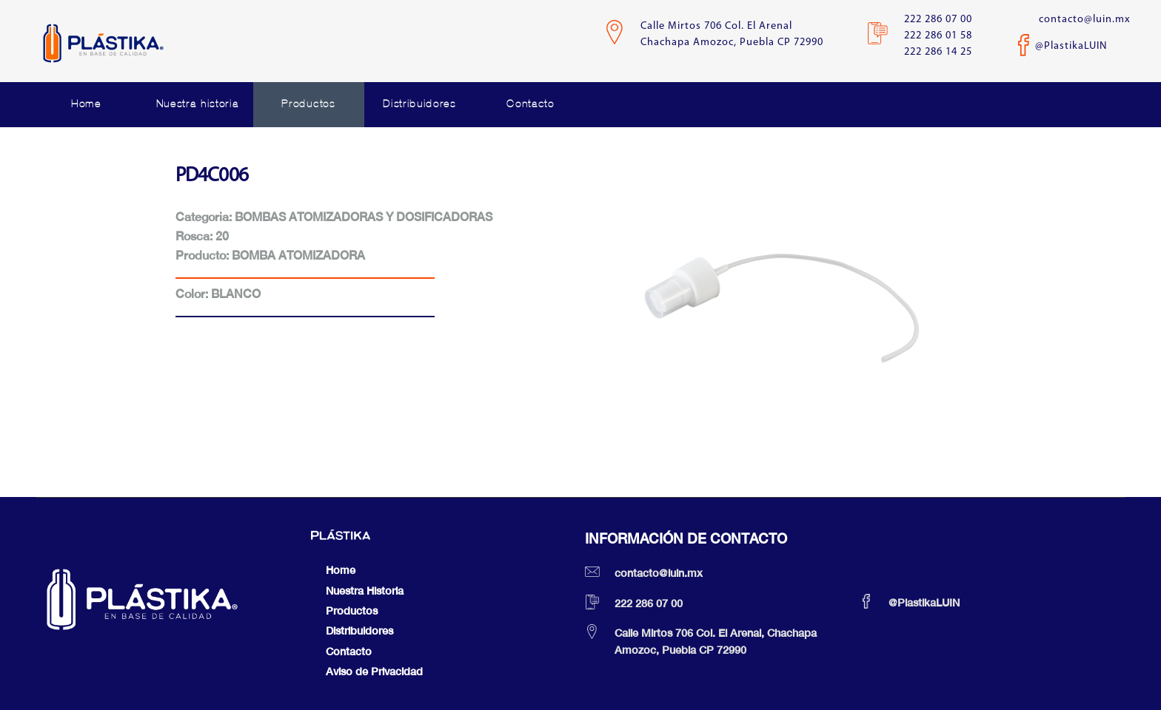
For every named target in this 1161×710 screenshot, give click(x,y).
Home (86, 103)
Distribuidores (419, 103)
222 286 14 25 (938, 52)
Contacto (530, 103)
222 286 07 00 (938, 19)
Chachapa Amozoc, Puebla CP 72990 (731, 42)
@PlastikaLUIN (1071, 46)
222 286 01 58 (938, 35)
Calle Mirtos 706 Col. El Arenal (716, 26)
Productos (308, 103)
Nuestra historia (197, 103)
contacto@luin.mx (1085, 19)
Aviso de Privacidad (374, 671)
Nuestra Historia (365, 590)
